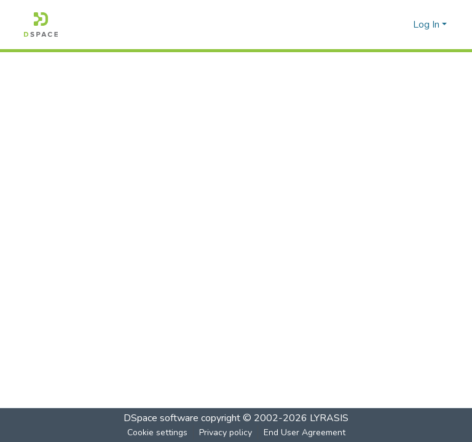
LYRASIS (329, 418)
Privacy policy (225, 432)
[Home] (41, 24)
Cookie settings (157, 432)
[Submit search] (383, 24)
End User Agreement (304, 432)
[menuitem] (401, 24)
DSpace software (161, 418)
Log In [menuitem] (426, 24)
